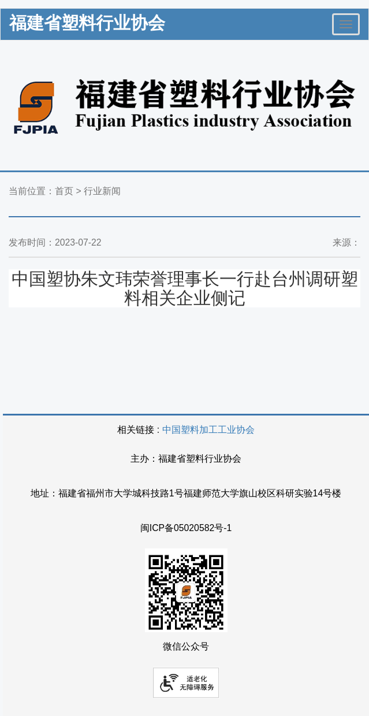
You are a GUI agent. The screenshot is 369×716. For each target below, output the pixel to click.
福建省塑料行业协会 (87, 22)
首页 (64, 191)
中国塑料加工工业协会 (208, 430)
